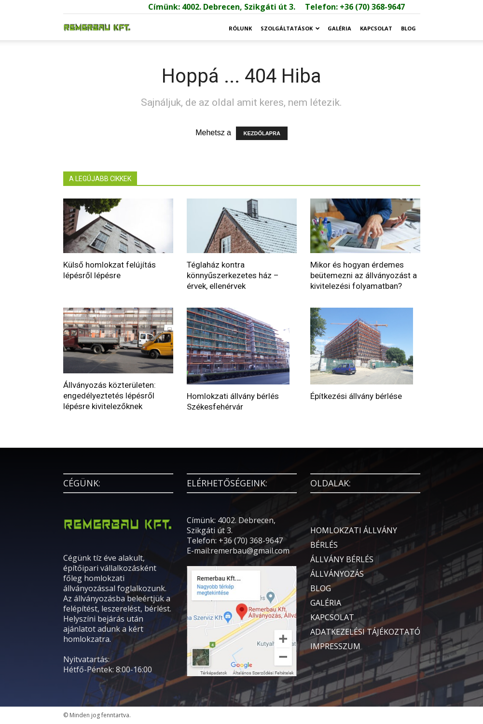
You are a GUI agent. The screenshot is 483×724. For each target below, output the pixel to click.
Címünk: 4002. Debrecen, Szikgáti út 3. (221, 6)
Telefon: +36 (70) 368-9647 (355, 6)
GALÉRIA (339, 28)
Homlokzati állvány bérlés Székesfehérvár (233, 401)
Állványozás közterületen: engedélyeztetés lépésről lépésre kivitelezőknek (109, 395)
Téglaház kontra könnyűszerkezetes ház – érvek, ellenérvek (233, 275)
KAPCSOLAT (376, 28)
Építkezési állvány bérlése (356, 396)
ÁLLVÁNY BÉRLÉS (341, 559)
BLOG (408, 28)
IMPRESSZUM (335, 646)
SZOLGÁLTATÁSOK (290, 28)
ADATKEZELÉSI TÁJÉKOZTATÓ (365, 631)
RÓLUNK (240, 28)
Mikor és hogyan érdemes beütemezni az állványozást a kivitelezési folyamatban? (363, 275)
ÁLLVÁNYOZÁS (337, 573)
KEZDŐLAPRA (261, 133)
